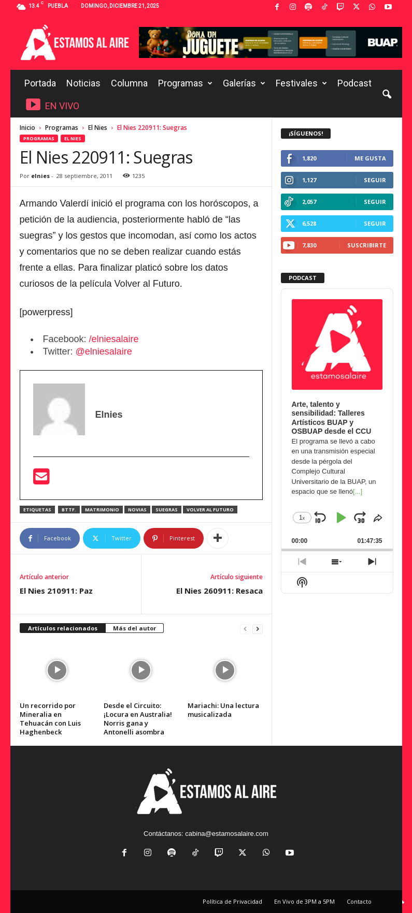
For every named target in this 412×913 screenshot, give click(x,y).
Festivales (301, 83)
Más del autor (134, 628)
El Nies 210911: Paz (56, 590)
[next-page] (257, 628)
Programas (185, 83)
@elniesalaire (104, 351)
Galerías (244, 83)
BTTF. (69, 509)
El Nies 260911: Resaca (219, 590)
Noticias (83, 83)
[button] (386, 94)
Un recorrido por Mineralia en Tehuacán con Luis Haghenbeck (50, 719)
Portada (40, 83)
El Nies (97, 127)
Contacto (359, 901)
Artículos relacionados (62, 628)
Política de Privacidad (232, 901)
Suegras (166, 509)
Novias (137, 509)
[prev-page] (245, 628)
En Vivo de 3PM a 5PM (304, 901)
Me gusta (370, 158)
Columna (129, 83)
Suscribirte (366, 245)
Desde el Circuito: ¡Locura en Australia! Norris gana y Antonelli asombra (138, 719)
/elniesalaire (114, 339)
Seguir (375, 180)
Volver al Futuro (210, 509)
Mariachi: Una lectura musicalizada (223, 710)
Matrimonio (102, 509)
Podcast (354, 83)
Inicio (27, 127)
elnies (40, 176)
